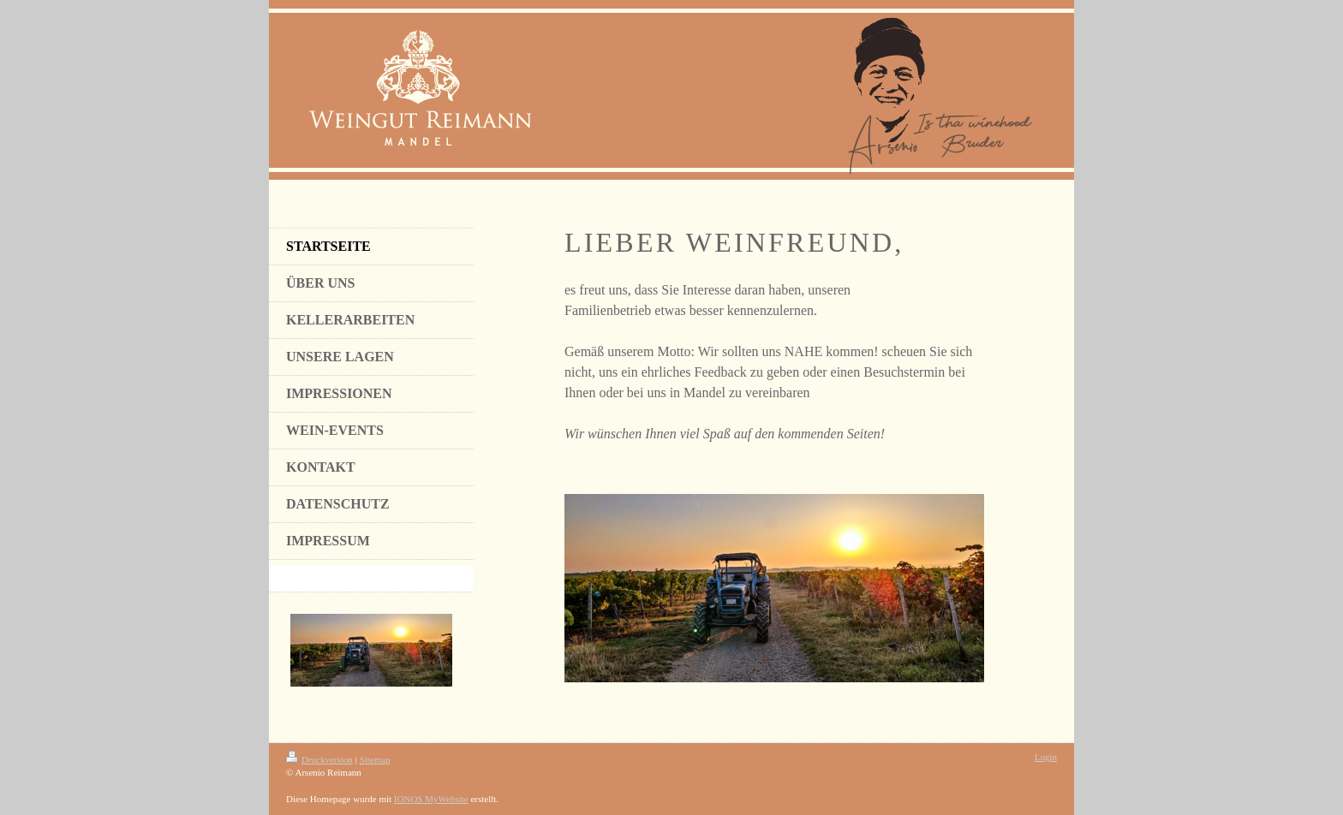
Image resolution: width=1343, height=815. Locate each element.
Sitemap (375, 759)
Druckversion (319, 759)
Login (1046, 757)
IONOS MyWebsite (431, 799)
